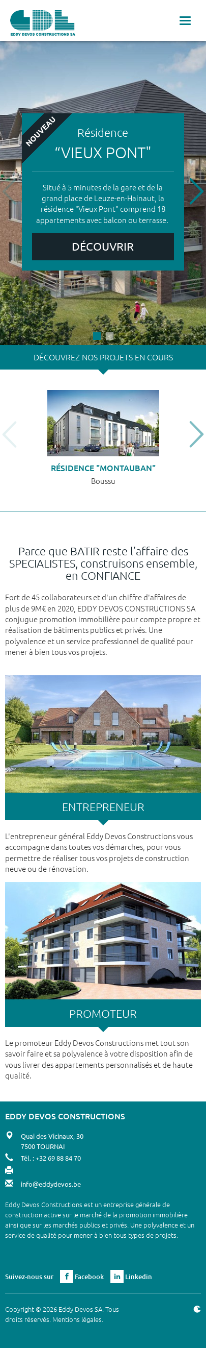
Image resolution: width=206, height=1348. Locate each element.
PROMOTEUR (103, 1013)
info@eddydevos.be (51, 1184)
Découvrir (103, 246)
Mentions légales (77, 1319)
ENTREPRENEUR (103, 806)
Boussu (103, 480)
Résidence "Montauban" (103, 467)
